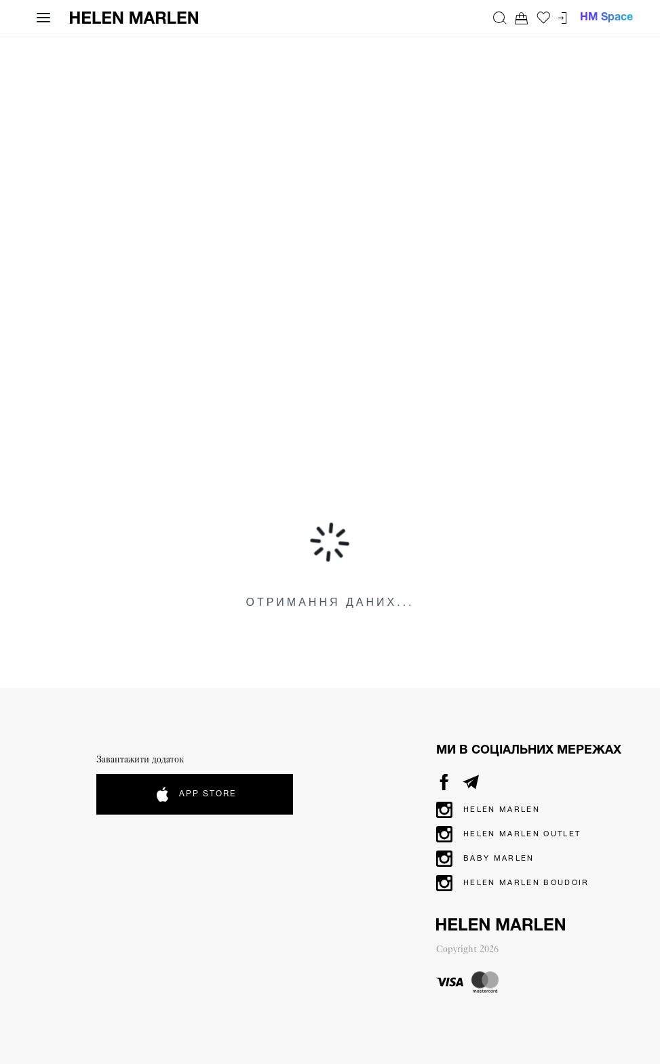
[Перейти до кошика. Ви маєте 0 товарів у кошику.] (521, 18)
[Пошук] (500, 17)
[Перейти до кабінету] (562, 18)
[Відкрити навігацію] (43, 17)
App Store (195, 794)
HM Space (606, 17)
